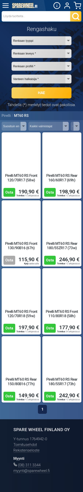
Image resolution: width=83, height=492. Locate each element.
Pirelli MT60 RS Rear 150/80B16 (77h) (21, 381)
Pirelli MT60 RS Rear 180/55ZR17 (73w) (62, 245)
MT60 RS (21, 116)
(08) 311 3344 (29, 465)
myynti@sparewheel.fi (31, 470)
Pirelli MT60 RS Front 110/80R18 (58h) (62, 313)
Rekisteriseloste (26, 450)
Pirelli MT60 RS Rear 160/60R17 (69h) (62, 177)
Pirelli (6, 116)
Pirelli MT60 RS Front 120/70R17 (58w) (21, 177)
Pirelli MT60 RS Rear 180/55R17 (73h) (62, 381)
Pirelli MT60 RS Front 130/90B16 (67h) (21, 245)
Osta (9, 192)
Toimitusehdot (25, 444)
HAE (41, 93)
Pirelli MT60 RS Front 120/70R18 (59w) (21, 313)
